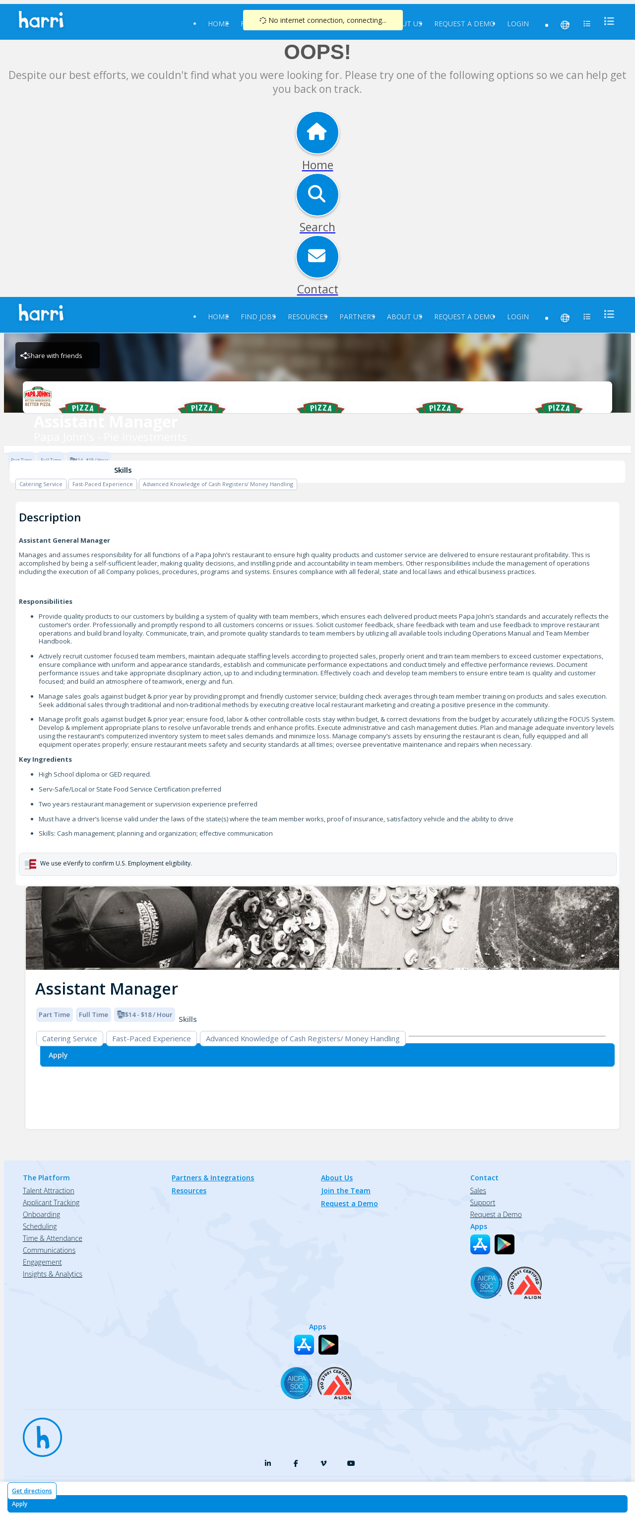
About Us (404, 23)
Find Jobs (258, 316)
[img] (322, 928)
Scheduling (40, 1226)
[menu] (606, 21)
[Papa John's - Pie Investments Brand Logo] (317, 397)
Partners (357, 316)
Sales (478, 1190)
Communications (49, 1250)
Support (483, 1202)
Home (218, 23)
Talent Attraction (48, 1190)
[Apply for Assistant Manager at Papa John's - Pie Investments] (317, 1504)
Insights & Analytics (52, 1274)
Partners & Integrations (213, 1177)
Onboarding (41, 1214)
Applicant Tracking (51, 1202)
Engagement (42, 1262)
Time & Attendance (52, 1238)
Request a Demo (464, 23)
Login (518, 23)
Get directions (32, 1491)
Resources (307, 316)
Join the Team (346, 1190)
